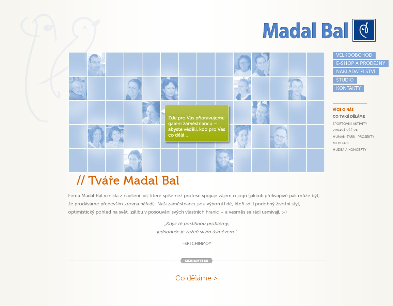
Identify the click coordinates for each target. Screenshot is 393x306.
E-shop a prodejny (360, 63)
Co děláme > (196, 278)
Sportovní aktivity (350, 124)
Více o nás (343, 109)
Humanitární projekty (353, 137)
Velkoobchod (354, 55)
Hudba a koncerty (349, 149)
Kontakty (348, 88)
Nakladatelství (355, 71)
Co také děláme (349, 116)
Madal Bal (320, 30)
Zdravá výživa (345, 130)
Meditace (341, 143)
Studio (344, 80)
